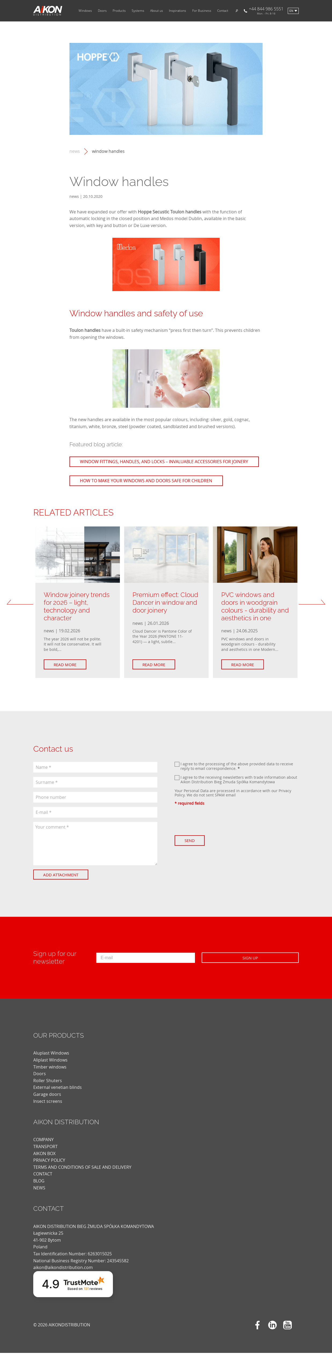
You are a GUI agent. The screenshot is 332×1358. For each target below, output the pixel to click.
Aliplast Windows (50, 1065)
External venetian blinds (57, 1093)
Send (192, 845)
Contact (222, 11)
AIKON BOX (44, 1159)
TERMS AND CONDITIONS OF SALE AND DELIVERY (82, 1172)
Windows (85, 11)
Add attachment (63, 879)
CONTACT (42, 1179)
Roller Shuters (47, 1086)
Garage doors (47, 1099)
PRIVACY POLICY (49, 1165)
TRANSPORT (45, 1152)
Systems (138, 11)
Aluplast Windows (51, 1058)
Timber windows (50, 1072)
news (74, 151)
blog (39, 1186)
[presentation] (215, 825)
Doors (102, 11)
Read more (67, 669)
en (291, 10)
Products (119, 11)
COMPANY (43, 1145)
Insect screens (47, 1106)
